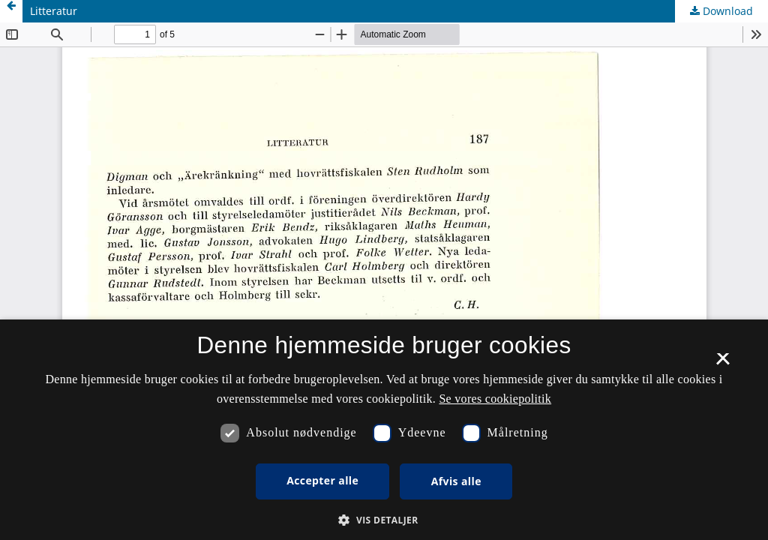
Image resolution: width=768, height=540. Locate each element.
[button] (384, 520)
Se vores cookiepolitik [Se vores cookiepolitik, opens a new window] (495, 398)
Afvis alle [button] (456, 481)
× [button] (722, 363)
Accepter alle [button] (322, 480)
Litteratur (53, 11)
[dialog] (384, 430)
